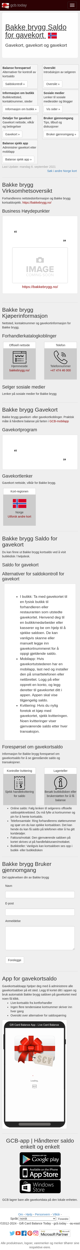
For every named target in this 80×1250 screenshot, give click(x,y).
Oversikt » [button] (53, 84)
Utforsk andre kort (19, 516)
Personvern (42, 1214)
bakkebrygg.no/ (19, 370)
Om (20, 1214)
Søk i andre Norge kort (62, 171)
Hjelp (29, 1214)
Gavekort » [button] (12, 134)
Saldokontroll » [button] (15, 84)
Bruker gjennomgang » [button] (61, 134)
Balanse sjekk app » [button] (18, 159)
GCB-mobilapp (59, 421)
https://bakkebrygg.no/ (36, 202)
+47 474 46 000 (60, 370)
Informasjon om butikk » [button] (21, 109)
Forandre (63, 1219)
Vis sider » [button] (53, 109)
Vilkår (56, 1214)
